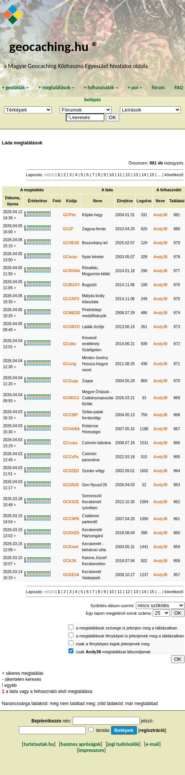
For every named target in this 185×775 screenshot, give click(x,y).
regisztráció (152, 730)
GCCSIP (70, 415)
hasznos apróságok (81, 744)
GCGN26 (71, 485)
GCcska (70, 443)
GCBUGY (71, 285)
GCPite (69, 215)
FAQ (178, 87)
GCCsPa (70, 457)
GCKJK (69, 561)
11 (119, 174)
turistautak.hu (38, 744)
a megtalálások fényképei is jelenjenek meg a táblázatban (130, 636)
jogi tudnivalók (123, 744)
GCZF (68, 229)
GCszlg (69, 364)
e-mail (152, 744)
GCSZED (71, 471)
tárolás (102, 730)
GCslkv (69, 344)
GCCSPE (71, 519)
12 (127, 174)
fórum (158, 87)
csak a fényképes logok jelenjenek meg (112, 644)
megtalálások (56, 87)
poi (134, 87)
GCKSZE (71, 502)
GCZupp (70, 381)
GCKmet (70, 547)
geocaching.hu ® (53, 46)
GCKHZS (71, 533)
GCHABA (71, 429)
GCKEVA (71, 575)
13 (135, 174)
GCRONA (71, 271)
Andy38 (160, 215)
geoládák (15, 87)
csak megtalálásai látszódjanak (113, 651)
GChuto (70, 257)
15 (151, 174)
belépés (92, 99)
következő (174, 174)
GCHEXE (71, 243)
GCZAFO (71, 299)
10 (111, 174)
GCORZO (71, 327)
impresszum (91, 750)
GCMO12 (71, 398)
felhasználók (101, 87)
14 (143, 174)
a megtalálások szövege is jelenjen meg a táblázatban (126, 628)
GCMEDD (71, 313)
